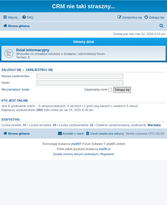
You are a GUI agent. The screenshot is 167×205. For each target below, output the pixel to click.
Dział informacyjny (32, 50)
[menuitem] (27, 17)
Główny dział (83, 42)
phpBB (75, 143)
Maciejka (154, 125)
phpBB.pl (104, 149)
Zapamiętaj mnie (98, 90)
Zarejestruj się (39, 69)
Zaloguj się (11, 69)
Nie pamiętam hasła (15, 89)
